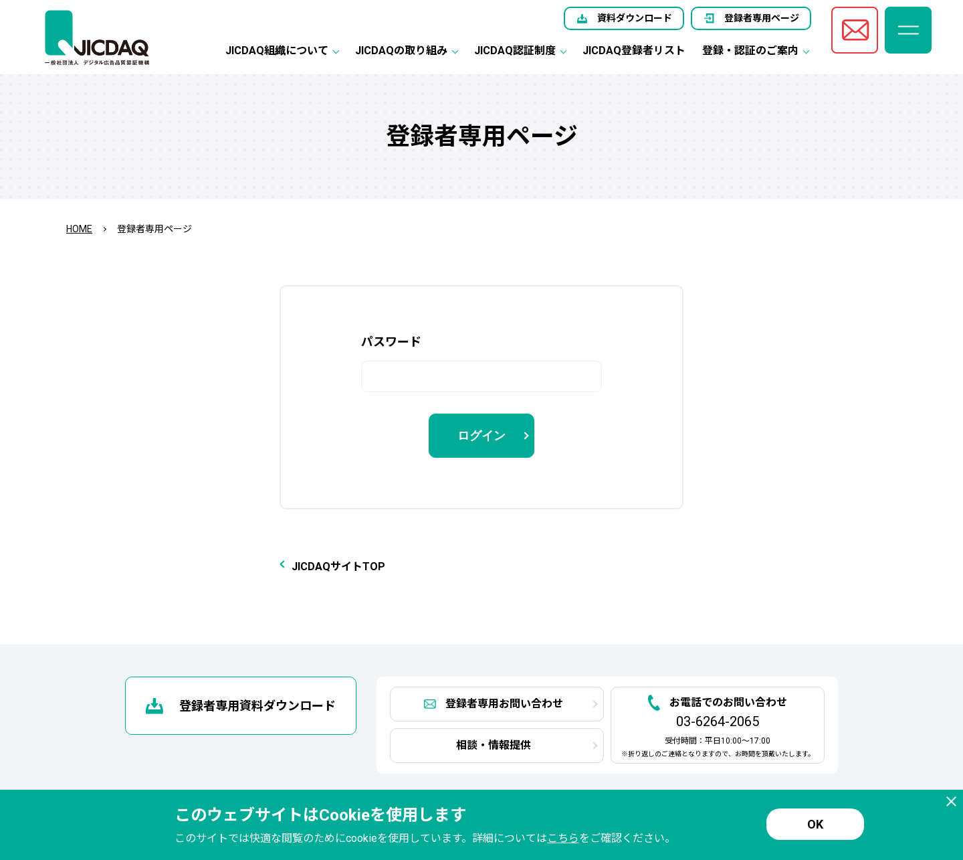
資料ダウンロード (634, 18)
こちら (563, 838)
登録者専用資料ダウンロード (257, 706)
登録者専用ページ (761, 18)
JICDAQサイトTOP (338, 566)
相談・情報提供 (493, 745)
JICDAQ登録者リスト (633, 50)
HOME (79, 229)
